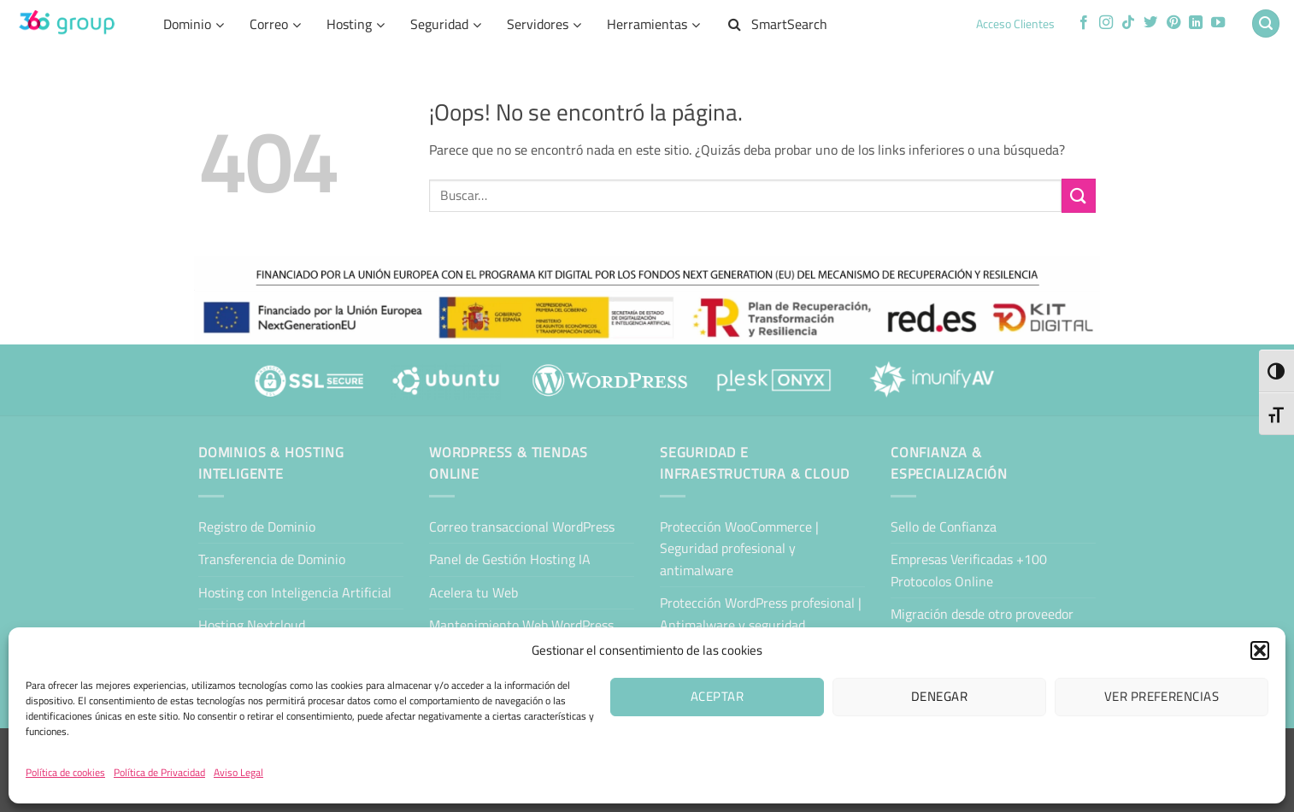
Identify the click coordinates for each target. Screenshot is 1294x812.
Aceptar (717, 696)
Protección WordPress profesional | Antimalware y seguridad (761, 614)
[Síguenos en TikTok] (1128, 23)
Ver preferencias (1161, 696)
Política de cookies (65, 772)
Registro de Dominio (256, 526)
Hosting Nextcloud (251, 625)
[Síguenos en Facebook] (1084, 23)
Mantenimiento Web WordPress (521, 625)
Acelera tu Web (473, 592)
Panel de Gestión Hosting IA (510, 559)
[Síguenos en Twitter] (1150, 23)
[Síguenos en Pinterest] (1173, 23)
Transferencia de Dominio (271, 559)
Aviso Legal (238, 772)
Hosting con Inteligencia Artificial (294, 592)
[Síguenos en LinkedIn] (1196, 23)
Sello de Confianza (944, 526)
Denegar (939, 696)
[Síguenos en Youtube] (1218, 23)
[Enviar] (1079, 195)
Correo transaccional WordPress (522, 526)
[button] (1259, 650)
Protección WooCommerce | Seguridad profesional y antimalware (739, 548)
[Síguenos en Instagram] (1106, 23)
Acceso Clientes (1015, 24)
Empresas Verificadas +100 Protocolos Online (969, 570)
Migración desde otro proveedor (982, 614)
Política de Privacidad (159, 772)
